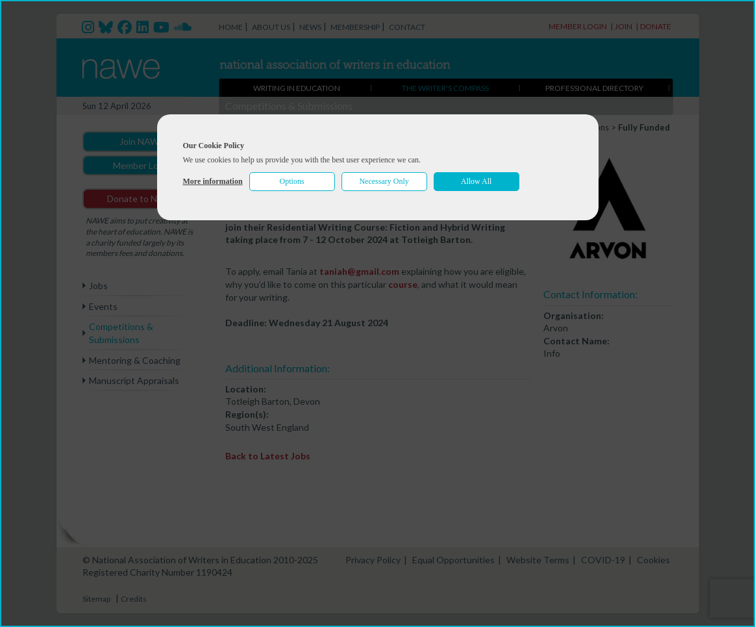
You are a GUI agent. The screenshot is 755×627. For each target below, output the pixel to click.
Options (292, 181)
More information (213, 181)
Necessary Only (383, 181)
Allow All (476, 181)
